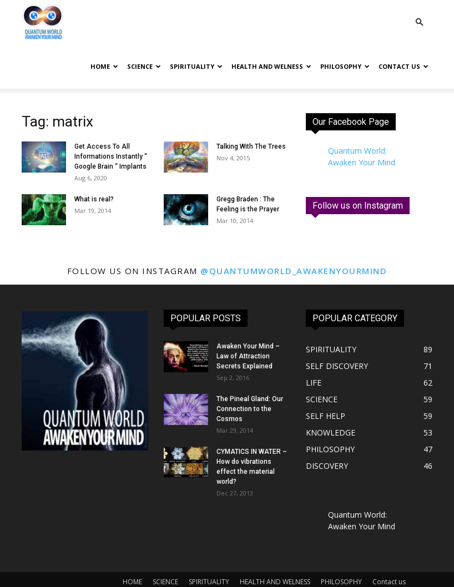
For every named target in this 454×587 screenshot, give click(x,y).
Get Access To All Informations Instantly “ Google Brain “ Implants (110, 156)
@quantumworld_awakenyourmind (293, 270)
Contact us (403, 66)
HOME (104, 66)
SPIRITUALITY (196, 66)
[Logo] (42, 22)
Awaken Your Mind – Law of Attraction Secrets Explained (248, 356)
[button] (419, 22)
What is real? (94, 199)
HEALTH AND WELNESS (271, 66)
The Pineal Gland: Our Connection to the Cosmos (249, 409)
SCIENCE (144, 66)
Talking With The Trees (251, 146)
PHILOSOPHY (345, 66)
